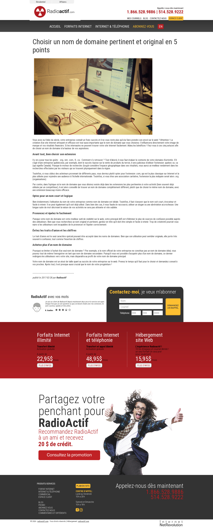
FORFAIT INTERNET (46, 489)
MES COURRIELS (134, 18)
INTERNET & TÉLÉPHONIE (112, 26)
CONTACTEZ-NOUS (158, 18)
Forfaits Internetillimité (53, 337)
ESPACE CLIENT (176, 18)
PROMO (41, 505)
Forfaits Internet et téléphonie (102, 337)
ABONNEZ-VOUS (143, 26)
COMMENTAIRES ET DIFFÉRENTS (52, 513)
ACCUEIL (55, 26)
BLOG (145, 18)
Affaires (62, 2)
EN (160, 26)
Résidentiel (40, 2)
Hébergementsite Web (149, 337)
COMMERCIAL (44, 494)
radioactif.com (42, 521)
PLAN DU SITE (83, 486)
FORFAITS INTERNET (78, 26)
